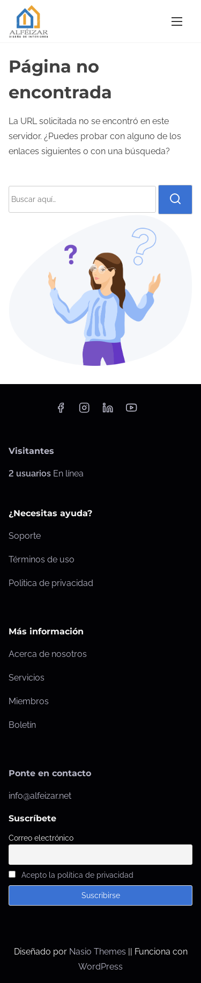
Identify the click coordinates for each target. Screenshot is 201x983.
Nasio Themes (98, 951)
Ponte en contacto (50, 773)
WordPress (100, 967)
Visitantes (31, 451)
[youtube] (131, 411)
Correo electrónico (41, 838)
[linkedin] (107, 411)
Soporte (25, 536)
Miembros (29, 701)
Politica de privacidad (51, 583)
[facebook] (60, 411)
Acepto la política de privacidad (77, 875)
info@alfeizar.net (40, 796)
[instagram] (84, 411)
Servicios (26, 678)
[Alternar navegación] (176, 21)
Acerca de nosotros (48, 654)
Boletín (22, 725)
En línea (46, 473)
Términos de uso (42, 559)
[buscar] (175, 199)
